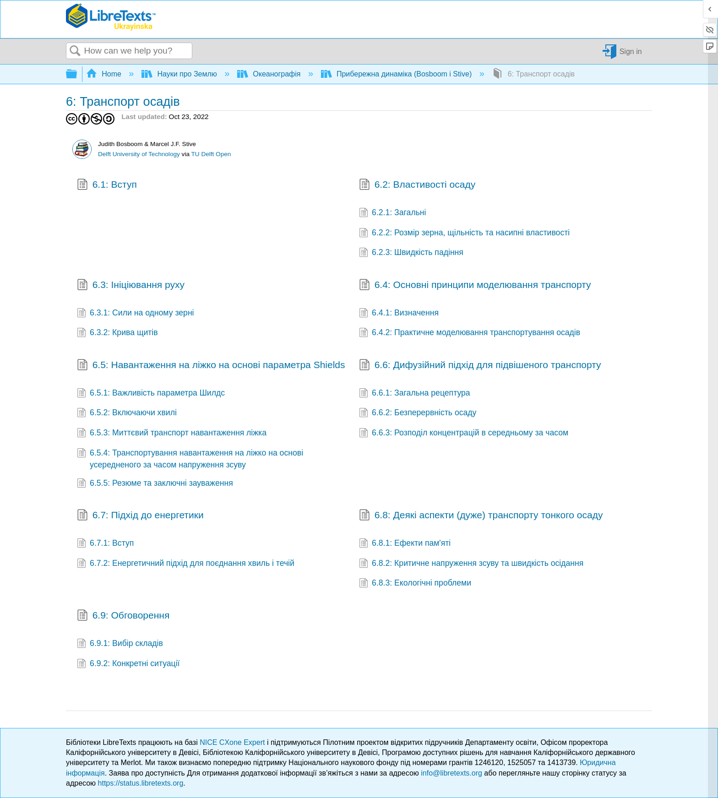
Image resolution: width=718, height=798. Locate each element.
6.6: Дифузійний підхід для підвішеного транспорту (480, 366)
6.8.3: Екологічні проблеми (415, 584)
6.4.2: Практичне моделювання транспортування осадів (469, 333)
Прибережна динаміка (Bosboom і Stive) (397, 74)
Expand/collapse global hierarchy (77, 74)
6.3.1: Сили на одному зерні (135, 313)
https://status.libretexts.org (141, 783)
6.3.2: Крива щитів (117, 333)
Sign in (631, 51)
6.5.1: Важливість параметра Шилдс (151, 394)
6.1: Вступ (107, 185)
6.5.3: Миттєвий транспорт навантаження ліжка (172, 433)
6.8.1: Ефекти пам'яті (405, 544)
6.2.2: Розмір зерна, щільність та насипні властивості (464, 233)
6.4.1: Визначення (399, 313)
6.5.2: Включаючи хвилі (127, 413)
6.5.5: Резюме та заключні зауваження (155, 484)
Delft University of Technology (139, 154)
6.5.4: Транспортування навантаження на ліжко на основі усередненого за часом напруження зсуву (190, 459)
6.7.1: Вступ (105, 544)
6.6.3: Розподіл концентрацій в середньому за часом (463, 433)
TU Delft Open (211, 154)
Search (75, 51)
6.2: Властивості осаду (417, 185)
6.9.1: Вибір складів (120, 644)
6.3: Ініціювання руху (131, 285)
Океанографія (270, 74)
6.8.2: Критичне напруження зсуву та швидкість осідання (471, 564)
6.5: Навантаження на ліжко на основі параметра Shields (211, 366)
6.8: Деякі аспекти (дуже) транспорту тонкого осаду (481, 516)
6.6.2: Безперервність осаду (417, 413)
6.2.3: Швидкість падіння (411, 253)
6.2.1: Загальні (392, 213)
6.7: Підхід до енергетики (140, 516)
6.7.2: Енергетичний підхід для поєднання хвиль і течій (185, 564)
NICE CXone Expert (233, 742)
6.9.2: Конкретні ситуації (128, 664)
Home (105, 74)
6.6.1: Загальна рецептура (414, 394)
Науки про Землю (180, 74)
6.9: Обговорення (123, 616)
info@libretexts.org (451, 773)
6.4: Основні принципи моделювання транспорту (475, 285)
